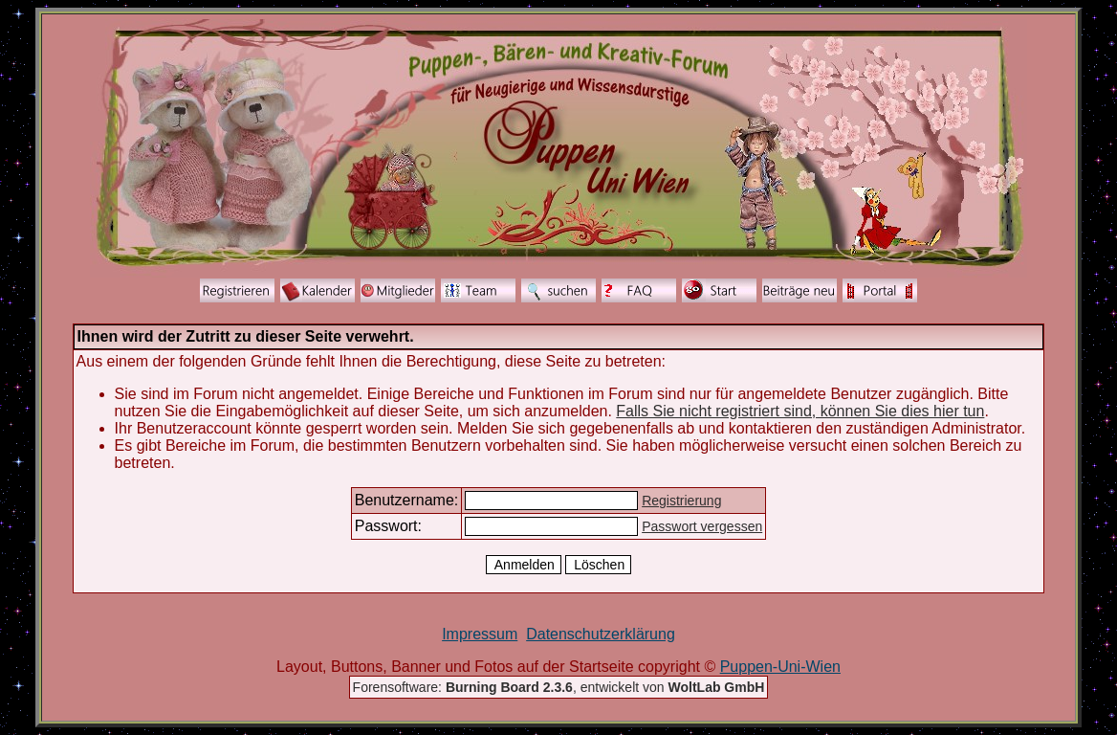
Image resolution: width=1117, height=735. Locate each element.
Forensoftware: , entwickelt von (559, 687)
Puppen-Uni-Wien (780, 666)
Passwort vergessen (702, 526)
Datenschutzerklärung (600, 634)
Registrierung (681, 500)
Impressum (479, 634)
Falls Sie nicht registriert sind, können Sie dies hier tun (800, 411)
